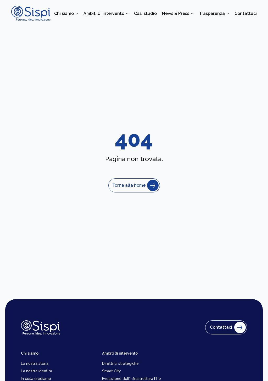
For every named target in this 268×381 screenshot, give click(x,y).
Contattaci (226, 327)
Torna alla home (134, 185)
